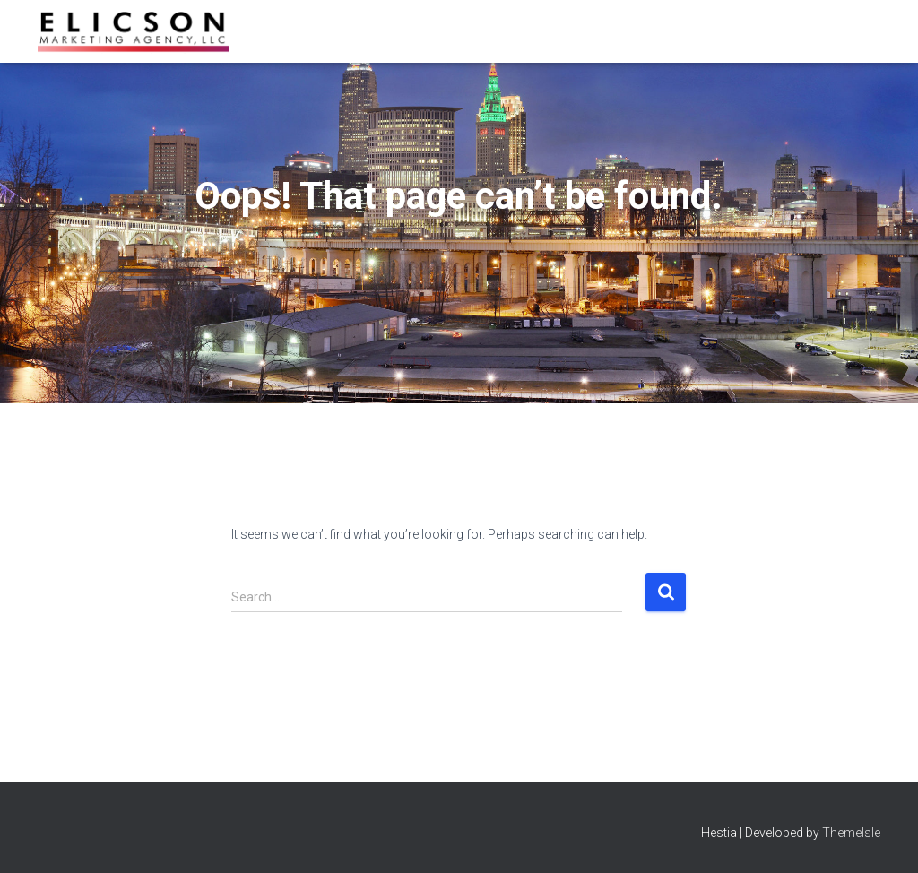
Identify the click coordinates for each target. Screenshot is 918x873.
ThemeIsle (851, 832)
